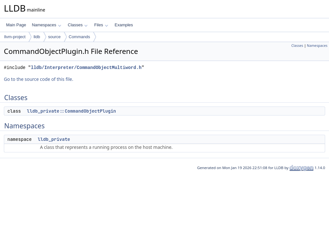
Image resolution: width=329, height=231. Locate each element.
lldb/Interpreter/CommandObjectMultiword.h (86, 67)
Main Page (16, 24)
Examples (124, 24)
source (54, 36)
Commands (79, 36)
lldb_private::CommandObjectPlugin (71, 111)
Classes (78, 24)
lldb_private (54, 139)
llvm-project (14, 36)
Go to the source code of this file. (38, 79)
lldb (36, 36)
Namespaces (46, 24)
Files (101, 24)
